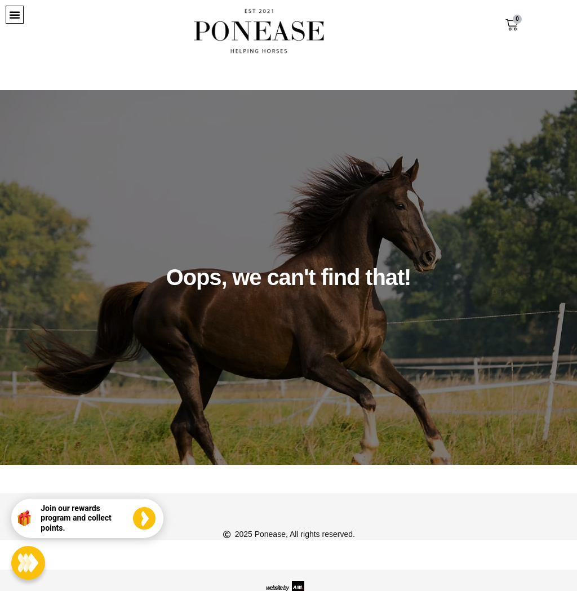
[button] (15, 15)
